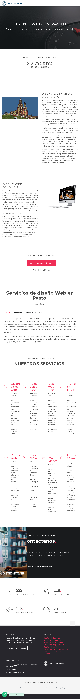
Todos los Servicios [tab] (34, 312)
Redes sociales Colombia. (53, 642)
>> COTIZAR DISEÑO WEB (41, 263)
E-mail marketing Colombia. (54, 645)
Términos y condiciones (52, 651)
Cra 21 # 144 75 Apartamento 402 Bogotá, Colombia (22, 666)
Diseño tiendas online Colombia (31, 688)
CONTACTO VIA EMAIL (16, 648)
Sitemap (47, 654)
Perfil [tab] (8, 312)
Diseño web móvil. (50, 647)
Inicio (15, 688)
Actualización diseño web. (53, 640)
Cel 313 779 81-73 (12, 669)
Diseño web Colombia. (52, 638)
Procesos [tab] (18, 312)
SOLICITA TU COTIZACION (40, 566)
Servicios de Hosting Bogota (56, 688)
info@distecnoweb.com (15, 672)
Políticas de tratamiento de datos (56, 649)
